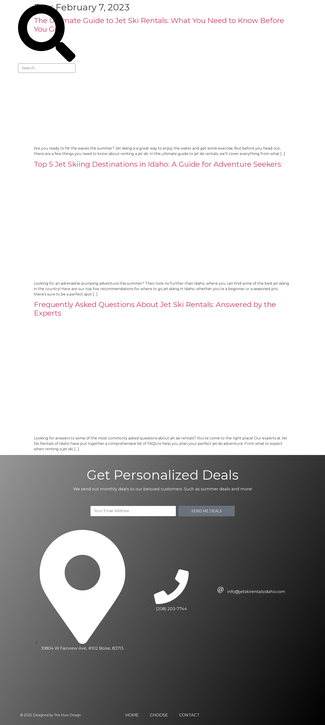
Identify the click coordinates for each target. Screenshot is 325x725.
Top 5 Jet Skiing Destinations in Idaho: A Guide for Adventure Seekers (157, 164)
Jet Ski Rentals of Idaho (188, 39)
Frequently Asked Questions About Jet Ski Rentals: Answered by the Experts (155, 308)
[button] (46, 34)
